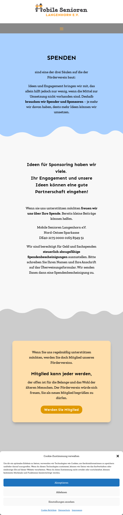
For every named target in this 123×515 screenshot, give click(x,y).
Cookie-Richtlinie (49, 510)
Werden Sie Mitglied (61, 410)
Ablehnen (61, 492)
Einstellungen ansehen (61, 501)
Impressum (77, 510)
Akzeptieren (61, 482)
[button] (118, 456)
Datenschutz (64, 510)
